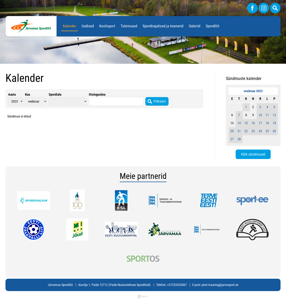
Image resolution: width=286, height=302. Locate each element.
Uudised (88, 26)
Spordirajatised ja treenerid (163, 26)
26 (274, 131)
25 (267, 131)
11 (267, 115)
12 (274, 115)
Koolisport (107, 26)
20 (232, 131)
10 (260, 115)
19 (274, 123)
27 (232, 139)
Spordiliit (212, 26)
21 (239, 131)
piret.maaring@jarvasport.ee (220, 285)
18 (267, 123)
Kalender (69, 26)
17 (260, 123)
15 (246, 123)
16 (253, 123)
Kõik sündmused (253, 154)
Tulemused (129, 26)
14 (239, 123)
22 (246, 131)
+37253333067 (177, 285)
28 (239, 139)
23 (253, 131)
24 (260, 131)
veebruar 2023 (253, 91)
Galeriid (194, 26)
